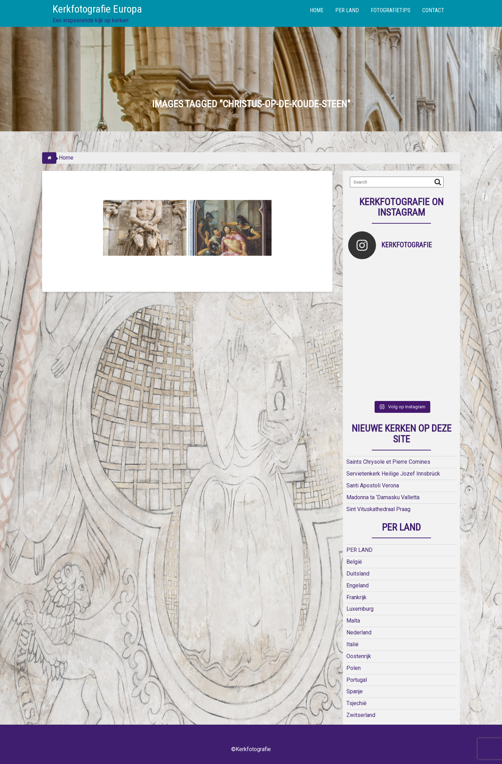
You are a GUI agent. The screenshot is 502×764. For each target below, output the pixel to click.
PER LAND (347, 10)
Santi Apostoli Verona (372, 485)
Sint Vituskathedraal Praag (378, 509)
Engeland (357, 585)
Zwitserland (360, 715)
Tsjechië (356, 703)
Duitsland (357, 573)
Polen (353, 668)
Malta (353, 620)
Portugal (356, 680)
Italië (352, 644)
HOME (316, 10)
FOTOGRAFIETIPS (390, 10)
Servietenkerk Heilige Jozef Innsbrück (393, 473)
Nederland (358, 632)
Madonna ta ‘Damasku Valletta (382, 497)
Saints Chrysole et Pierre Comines (388, 461)
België (354, 561)
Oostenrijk (358, 656)
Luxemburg (360, 608)
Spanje (354, 691)
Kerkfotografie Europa (97, 9)
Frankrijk (356, 597)
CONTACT (433, 10)
